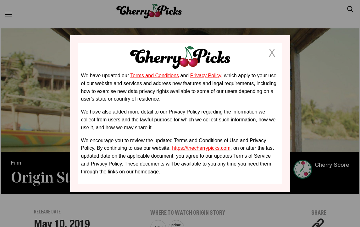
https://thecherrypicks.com (201, 148)
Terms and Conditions (154, 75)
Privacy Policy (205, 75)
